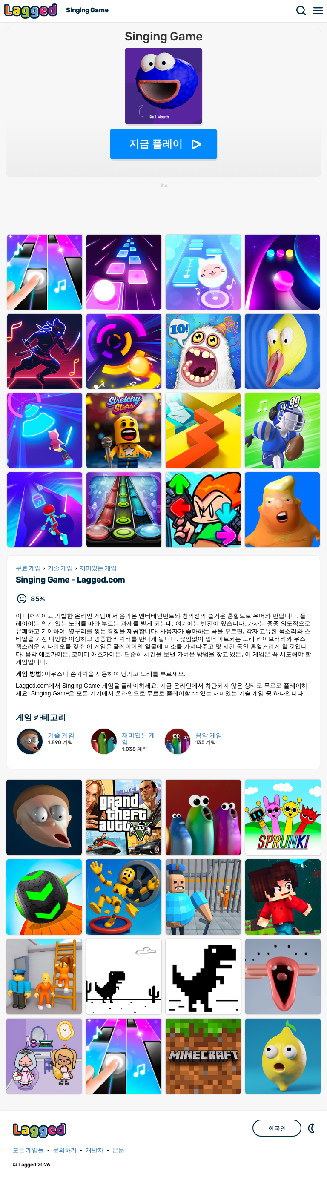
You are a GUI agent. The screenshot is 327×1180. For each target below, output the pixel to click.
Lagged (32, 11)
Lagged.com (40, 1130)
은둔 (118, 1150)
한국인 (277, 1128)
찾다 (301, 10)
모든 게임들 (28, 1150)
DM (312, 1128)
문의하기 (65, 1150)
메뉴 (318, 10)
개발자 (94, 1150)
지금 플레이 (156, 143)
